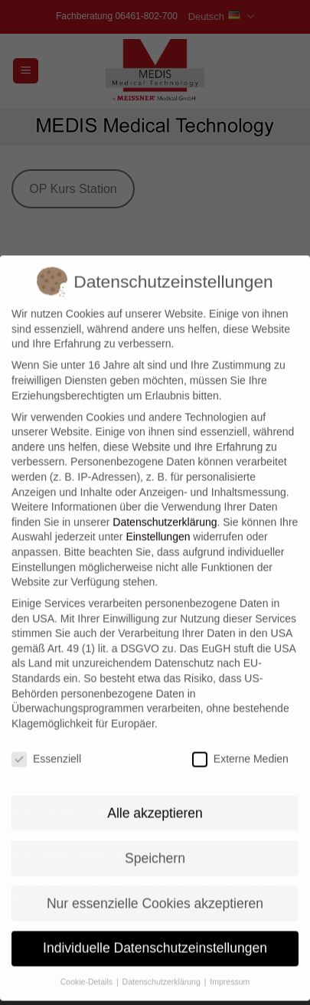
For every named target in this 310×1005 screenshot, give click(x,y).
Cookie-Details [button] (87, 964)
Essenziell (46, 742)
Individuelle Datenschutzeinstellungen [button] (155, 930)
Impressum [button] (230, 964)
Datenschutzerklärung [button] (162, 964)
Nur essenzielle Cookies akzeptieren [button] (155, 885)
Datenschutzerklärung (165, 505)
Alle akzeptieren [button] (155, 795)
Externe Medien (240, 742)
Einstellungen (158, 519)
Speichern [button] (155, 840)
